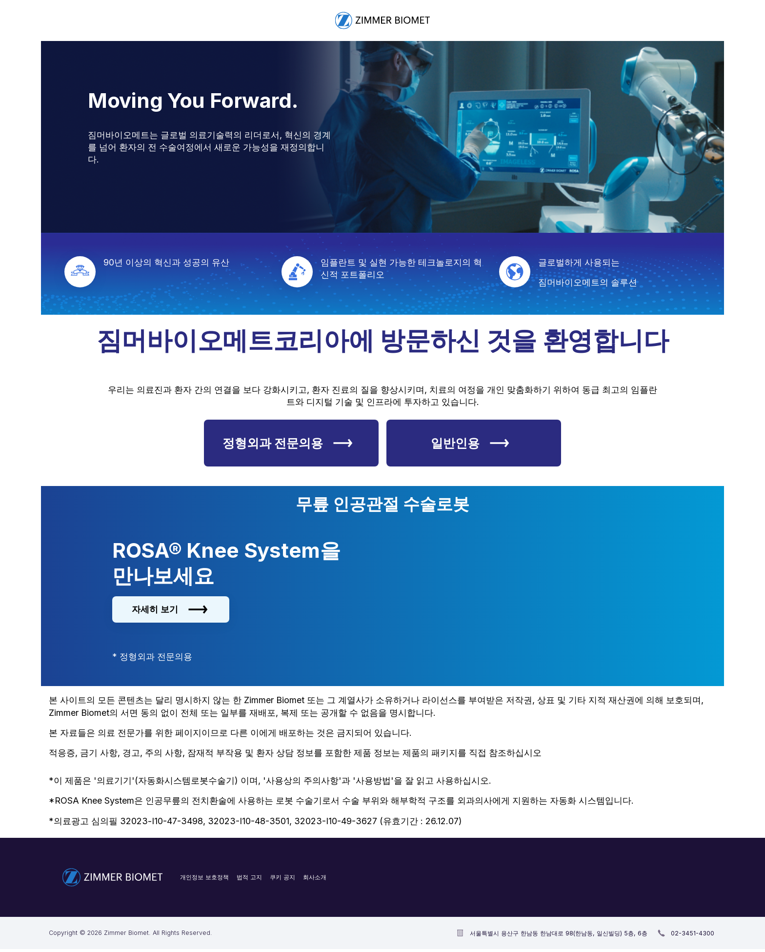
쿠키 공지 (282, 877)
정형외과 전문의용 (287, 443)
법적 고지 (249, 877)
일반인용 (470, 443)
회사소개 (314, 877)
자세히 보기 (170, 609)
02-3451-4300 (692, 933)
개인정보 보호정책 (204, 877)
